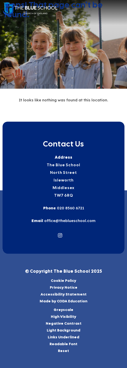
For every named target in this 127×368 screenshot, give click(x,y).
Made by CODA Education (63, 301)
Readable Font (63, 344)
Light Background (63, 330)
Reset (63, 350)
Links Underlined (63, 337)
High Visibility (63, 316)
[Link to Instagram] (60, 235)
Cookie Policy (63, 280)
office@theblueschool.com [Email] (69, 220)
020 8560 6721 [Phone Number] (70, 208)
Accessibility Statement (64, 294)
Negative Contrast (64, 323)
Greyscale (63, 309)
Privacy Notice (63, 287)
